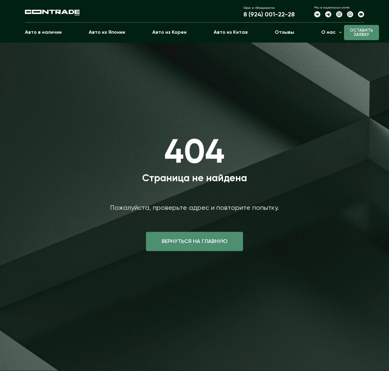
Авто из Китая (231, 32)
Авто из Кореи (169, 32)
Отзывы (284, 32)
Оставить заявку (361, 32)
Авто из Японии (107, 32)
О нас (328, 32)
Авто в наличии (43, 32)
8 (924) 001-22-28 (269, 15)
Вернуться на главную (195, 241)
